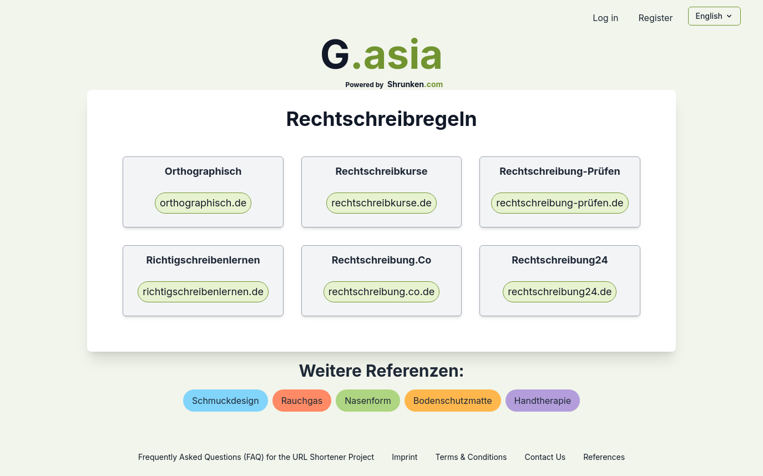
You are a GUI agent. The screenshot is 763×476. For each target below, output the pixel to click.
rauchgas (302, 400)
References (604, 457)
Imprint (404, 457)
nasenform (368, 400)
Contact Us (544, 457)
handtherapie (542, 400)
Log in (605, 17)
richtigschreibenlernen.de (203, 291)
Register (655, 17)
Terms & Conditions (471, 457)
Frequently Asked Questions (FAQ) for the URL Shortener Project (256, 457)
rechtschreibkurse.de (381, 203)
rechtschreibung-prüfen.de (559, 203)
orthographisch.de (203, 203)
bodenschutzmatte (452, 400)
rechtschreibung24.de (560, 291)
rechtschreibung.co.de (382, 291)
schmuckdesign (225, 400)
